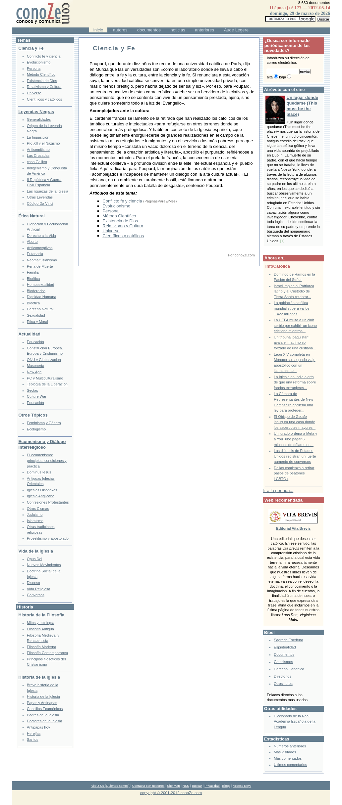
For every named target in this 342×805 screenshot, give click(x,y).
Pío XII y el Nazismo (43, 143)
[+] (282, 241)
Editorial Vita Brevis (293, 528)
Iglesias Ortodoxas (42, 490)
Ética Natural (32, 215)
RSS (186, 785)
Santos (32, 739)
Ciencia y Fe (31, 48)
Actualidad (29, 334)
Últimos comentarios (290, 765)
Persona (110, 210)
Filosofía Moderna (41, 647)
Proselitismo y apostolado (48, 538)
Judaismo (34, 514)
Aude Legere (236, 29)
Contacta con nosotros (148, 785)
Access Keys (242, 785)
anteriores (204, 29)
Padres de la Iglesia (43, 715)
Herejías (33, 734)
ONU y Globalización (44, 360)
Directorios (282, 676)
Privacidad (212, 785)
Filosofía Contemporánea (47, 653)
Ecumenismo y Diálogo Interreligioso (42, 444)
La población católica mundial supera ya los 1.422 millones (291, 308)
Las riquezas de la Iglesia (47, 191)
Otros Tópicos (33, 415)
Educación (35, 342)
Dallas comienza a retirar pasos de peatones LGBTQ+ (294, 473)
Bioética (33, 279)
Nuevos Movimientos (44, 565)
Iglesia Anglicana (40, 496)
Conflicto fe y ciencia (122, 201)
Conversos (35, 595)
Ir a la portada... (278, 490)
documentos (149, 29)
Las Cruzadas (38, 155)
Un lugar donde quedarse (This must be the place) (302, 106)
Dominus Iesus (39, 472)
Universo (110, 230)
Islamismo (35, 521)
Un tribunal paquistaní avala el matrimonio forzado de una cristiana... (295, 342)
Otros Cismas (38, 509)
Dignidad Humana (41, 297)
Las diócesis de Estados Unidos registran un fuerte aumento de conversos (295, 456)
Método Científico (119, 215)
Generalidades (39, 119)
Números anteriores (290, 746)
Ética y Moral (37, 322)
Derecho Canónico (289, 669)
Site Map (173, 785)
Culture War (36, 396)
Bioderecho (36, 291)
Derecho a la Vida (41, 236)
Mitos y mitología (40, 623)
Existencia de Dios (120, 220)
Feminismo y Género (44, 423)
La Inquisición (38, 137)
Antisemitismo (38, 150)
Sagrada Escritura (288, 640)
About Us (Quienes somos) (110, 785)
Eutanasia (35, 254)
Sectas (32, 390)
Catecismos (283, 662)
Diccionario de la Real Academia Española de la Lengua (294, 721)
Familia (33, 272)
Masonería (35, 366)
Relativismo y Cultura (122, 225)
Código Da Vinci (40, 203)
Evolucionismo (116, 205)
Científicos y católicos (123, 235)
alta (270, 77)
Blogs (226, 785)
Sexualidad (36, 315)
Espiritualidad (285, 647)
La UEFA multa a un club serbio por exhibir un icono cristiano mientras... (295, 325)
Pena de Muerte (40, 266)
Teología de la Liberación (47, 384)
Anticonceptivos (39, 248)
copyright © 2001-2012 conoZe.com (171, 792)
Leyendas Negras (36, 111)
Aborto (32, 242)
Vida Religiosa (38, 589)
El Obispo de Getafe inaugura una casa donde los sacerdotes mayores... (294, 422)
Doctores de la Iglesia (44, 721)
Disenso (33, 583)
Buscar (197, 785)
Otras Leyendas (40, 197)
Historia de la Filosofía (42, 614)
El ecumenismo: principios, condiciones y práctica (47, 460)
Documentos (284, 654)
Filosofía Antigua (40, 629)
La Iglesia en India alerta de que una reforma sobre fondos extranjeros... (295, 382)
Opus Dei (34, 559)
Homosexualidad (40, 285)
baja (282, 77)
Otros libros (283, 684)
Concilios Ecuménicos (45, 709)
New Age (34, 372)
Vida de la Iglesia (36, 551)
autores (120, 29)
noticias (178, 29)
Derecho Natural (40, 309)
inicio (98, 29)
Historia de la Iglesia (39, 677)
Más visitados (285, 752)
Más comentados (288, 758)
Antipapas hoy (38, 727)
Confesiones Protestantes (48, 502)
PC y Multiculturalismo (45, 378)
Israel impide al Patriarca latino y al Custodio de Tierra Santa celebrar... (294, 291)
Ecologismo (36, 429)
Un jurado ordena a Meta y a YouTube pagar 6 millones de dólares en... (295, 438)
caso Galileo (37, 162)
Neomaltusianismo (42, 260)
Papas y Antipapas (42, 703)
